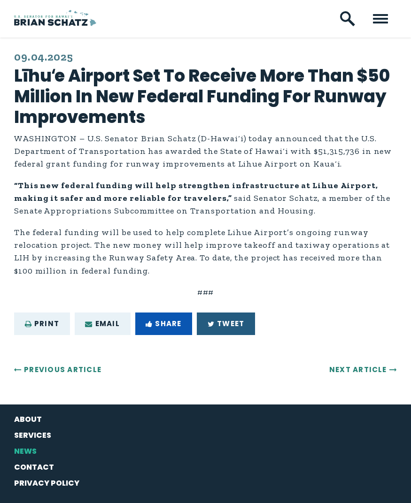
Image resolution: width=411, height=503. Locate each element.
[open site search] (347, 19)
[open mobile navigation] (380, 19)
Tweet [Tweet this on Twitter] (226, 323)
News (25, 451)
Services (32, 435)
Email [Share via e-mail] (102, 323)
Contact (34, 467)
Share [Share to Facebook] (163, 323)
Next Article (358, 369)
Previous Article (62, 369)
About (28, 419)
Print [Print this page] (42, 323)
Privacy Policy (46, 483)
